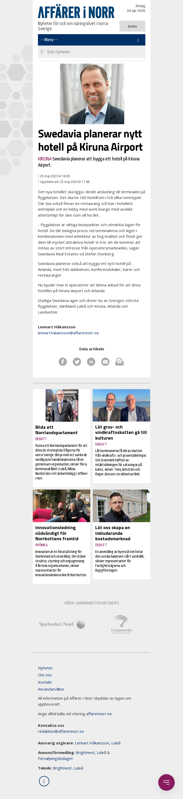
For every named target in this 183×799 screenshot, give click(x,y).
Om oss (45, 674)
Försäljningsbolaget (55, 758)
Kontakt (45, 682)
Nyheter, (46, 667)
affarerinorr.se (99, 713)
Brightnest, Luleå (91, 752)
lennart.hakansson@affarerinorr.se (68, 332)
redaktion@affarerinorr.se (61, 731)
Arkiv (132, 26)
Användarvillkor (51, 689)
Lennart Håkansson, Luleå (98, 742)
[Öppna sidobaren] (166, 782)
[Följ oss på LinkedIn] (44, 781)
